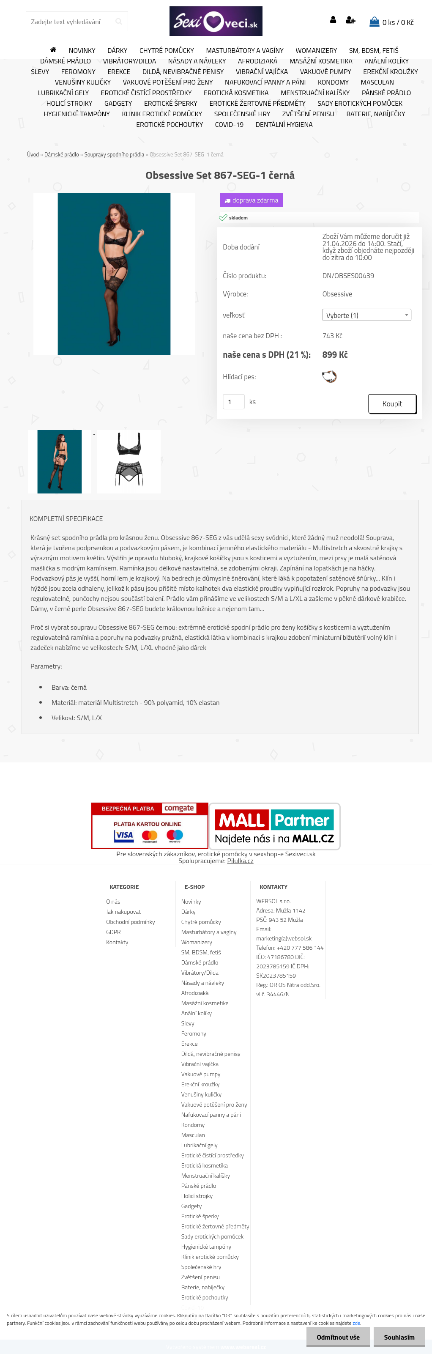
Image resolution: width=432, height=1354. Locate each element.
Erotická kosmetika (236, 93)
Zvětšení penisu (308, 114)
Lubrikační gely (63, 93)
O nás (113, 901)
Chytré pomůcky (166, 50)
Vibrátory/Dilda (129, 61)
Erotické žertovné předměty (258, 103)
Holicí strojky (69, 103)
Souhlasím (399, 1337)
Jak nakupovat (123, 911)
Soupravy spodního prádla (115, 154)
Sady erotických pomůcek (359, 103)
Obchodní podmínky (130, 921)
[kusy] (234, 401)
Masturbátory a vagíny (244, 50)
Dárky (117, 50)
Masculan (377, 82)
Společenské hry (242, 114)
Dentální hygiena (284, 124)
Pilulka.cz (240, 860)
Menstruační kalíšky (315, 93)
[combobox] (367, 315)
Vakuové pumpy (325, 72)
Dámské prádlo (65, 61)
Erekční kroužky (390, 72)
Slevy (40, 72)
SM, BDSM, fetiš (374, 50)
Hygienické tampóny (77, 114)
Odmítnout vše (338, 1337)
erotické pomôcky (223, 854)
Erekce (118, 72)
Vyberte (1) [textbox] (342, 315)
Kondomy (333, 82)
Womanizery (316, 50)
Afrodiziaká (257, 61)
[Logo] (216, 21)
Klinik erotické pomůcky (162, 114)
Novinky (82, 50)
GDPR (113, 931)
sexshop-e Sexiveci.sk (284, 854)
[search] (118, 22)
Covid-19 (229, 124)
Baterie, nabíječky (375, 114)
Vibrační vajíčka (262, 72)
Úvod (33, 154)
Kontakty (117, 941)
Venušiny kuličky (83, 82)
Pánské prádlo (386, 93)
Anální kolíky (387, 61)
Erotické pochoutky (169, 124)
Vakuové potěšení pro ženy (168, 82)
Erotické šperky (170, 103)
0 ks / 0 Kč (398, 22)
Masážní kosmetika (321, 61)
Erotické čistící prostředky (146, 93)
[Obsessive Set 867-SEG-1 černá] (114, 197)
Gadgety (118, 103)
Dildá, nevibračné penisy (183, 72)
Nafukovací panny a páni (265, 82)
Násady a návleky (197, 61)
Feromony (78, 72)
